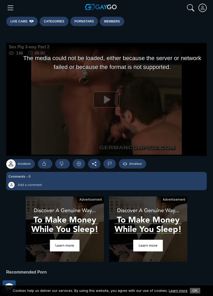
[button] (106, 181)
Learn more (178, 290)
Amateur (132, 164)
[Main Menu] (10, 8)
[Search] (190, 8)
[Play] (106, 99)
